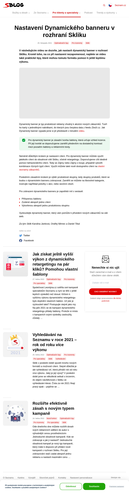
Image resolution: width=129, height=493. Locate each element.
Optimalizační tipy (61, 43)
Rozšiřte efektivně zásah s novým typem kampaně (53, 408)
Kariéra (21, 478)
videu (81, 131)
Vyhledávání (60, 359)
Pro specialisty (39, 283)
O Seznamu (8, 478)
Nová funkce (52, 418)
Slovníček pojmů (46, 478)
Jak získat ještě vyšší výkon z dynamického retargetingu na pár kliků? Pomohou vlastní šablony (55, 264)
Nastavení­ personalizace (81, 478)
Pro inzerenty (77, 43)
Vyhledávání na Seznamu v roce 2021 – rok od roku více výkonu (55, 342)
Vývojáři (31, 478)
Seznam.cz (120, 5)
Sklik (88, 43)
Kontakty (62, 478)
